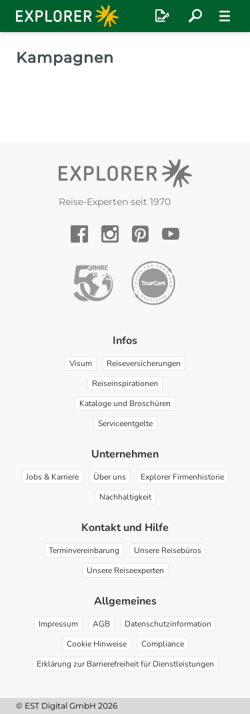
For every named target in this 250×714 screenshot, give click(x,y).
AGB (101, 623)
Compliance (162, 644)
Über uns (109, 477)
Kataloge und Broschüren (125, 403)
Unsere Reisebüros (167, 550)
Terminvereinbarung (84, 550)
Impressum (58, 623)
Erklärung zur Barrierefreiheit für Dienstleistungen (125, 664)
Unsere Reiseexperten (125, 570)
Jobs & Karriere (52, 477)
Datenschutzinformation (168, 623)
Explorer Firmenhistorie (182, 477)
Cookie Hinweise (97, 644)
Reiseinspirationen (125, 383)
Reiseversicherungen (144, 363)
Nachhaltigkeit (125, 497)
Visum (80, 363)
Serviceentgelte (125, 423)
